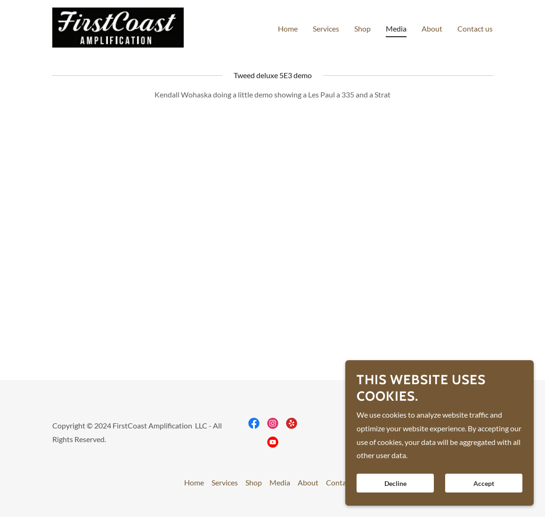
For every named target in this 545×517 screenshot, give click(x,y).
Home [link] (288, 28)
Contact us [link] (475, 28)
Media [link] (396, 28)
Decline (395, 483)
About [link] (432, 28)
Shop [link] (362, 28)
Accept (483, 483)
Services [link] (326, 28)
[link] (118, 26)
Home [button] (194, 482)
